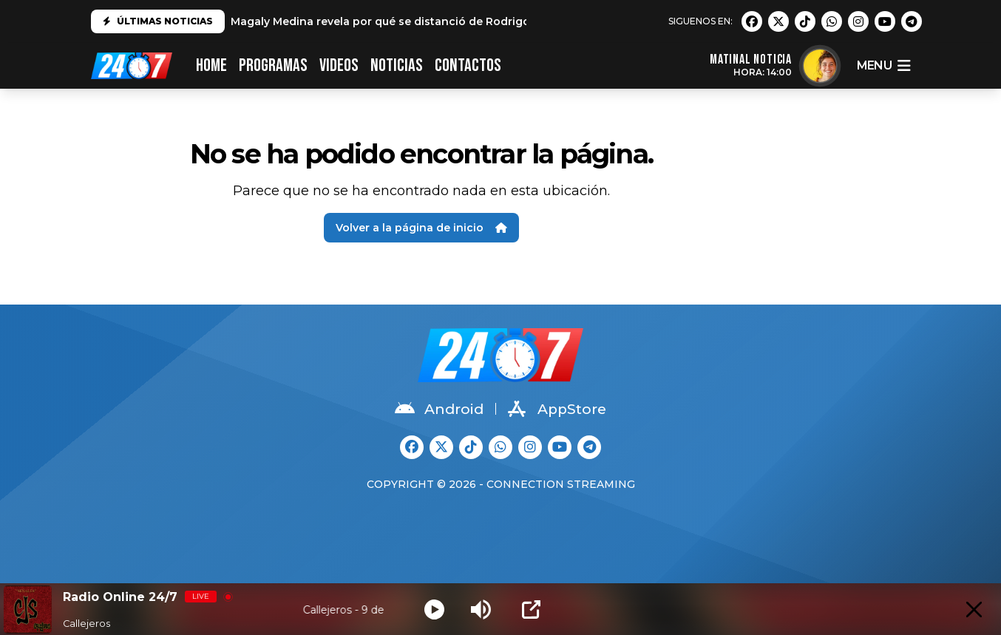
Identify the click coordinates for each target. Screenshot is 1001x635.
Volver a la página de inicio (421, 227)
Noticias (396, 65)
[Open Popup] (531, 609)
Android (439, 409)
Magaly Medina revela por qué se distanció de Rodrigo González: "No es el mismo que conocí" (489, 21)
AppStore (557, 409)
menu (883, 65)
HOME (211, 65)
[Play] (434, 609)
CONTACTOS (468, 65)
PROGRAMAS (273, 65)
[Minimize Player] (974, 609)
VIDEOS (339, 65)
